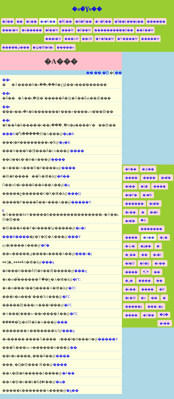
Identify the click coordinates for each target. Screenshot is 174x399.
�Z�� (7, 21)
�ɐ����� (32, 30)
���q (48, 262)
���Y (74, 237)
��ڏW (87, 38)
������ (156, 21)
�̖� (20, 21)
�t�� (130, 186)
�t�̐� (166, 177)
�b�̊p (144, 263)
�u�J (81, 228)
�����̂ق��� (15, 47)
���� (77, 151)
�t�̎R (147, 195)
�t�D (129, 263)
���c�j (83, 254)
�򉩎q (66, 185)
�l (112, 73)
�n (143, 298)
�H (162, 289)
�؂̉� (145, 271)
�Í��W (51, 30)
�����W (150, 38)
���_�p (155, 306)
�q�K (68, 134)
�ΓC (77, 279)
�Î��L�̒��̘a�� (129, 21)
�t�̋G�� (48, 21)
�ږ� (129, 280)
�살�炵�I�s (43, 47)
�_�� (130, 254)
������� (151, 229)
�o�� (31, 21)
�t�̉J (157, 254)
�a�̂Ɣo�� (87, 9)
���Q (74, 193)
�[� (144, 186)
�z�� (130, 289)
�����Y (81, 202)
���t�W (10, 30)
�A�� (149, 237)
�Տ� (164, 314)
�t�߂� (131, 195)
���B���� (15, 237)
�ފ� (164, 237)
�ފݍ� (130, 246)
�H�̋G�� (83, 21)
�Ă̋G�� (65, 21)
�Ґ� (45, 245)
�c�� (130, 212)
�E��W (84, 30)
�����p (133, 306)
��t (6, 80)
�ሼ (143, 220)
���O (8, 134)
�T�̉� (148, 315)
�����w (65, 47)
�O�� (131, 169)
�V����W (127, 38)
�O (105, 73)
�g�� (72, 390)
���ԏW (71, 38)
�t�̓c (154, 212)
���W (68, 30)
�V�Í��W (105, 38)
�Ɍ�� (63, 176)
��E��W (144, 30)
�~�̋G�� (103, 21)
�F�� (68, 373)
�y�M (130, 298)
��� (62, 322)
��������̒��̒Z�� (113, 30)
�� (89, 73)
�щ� (60, 382)
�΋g (3, 210)
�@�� (148, 169)
